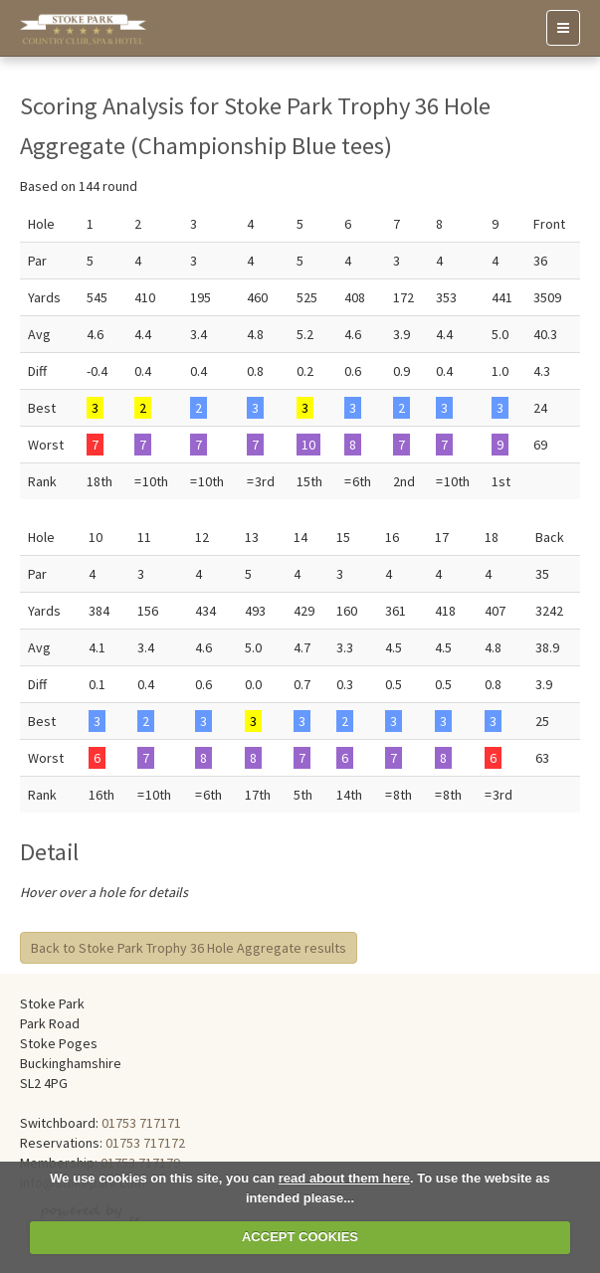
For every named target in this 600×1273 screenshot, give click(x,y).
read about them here (344, 1178)
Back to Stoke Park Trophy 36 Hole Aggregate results (188, 948)
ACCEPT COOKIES (300, 1236)
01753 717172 (145, 1143)
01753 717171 (141, 1123)
